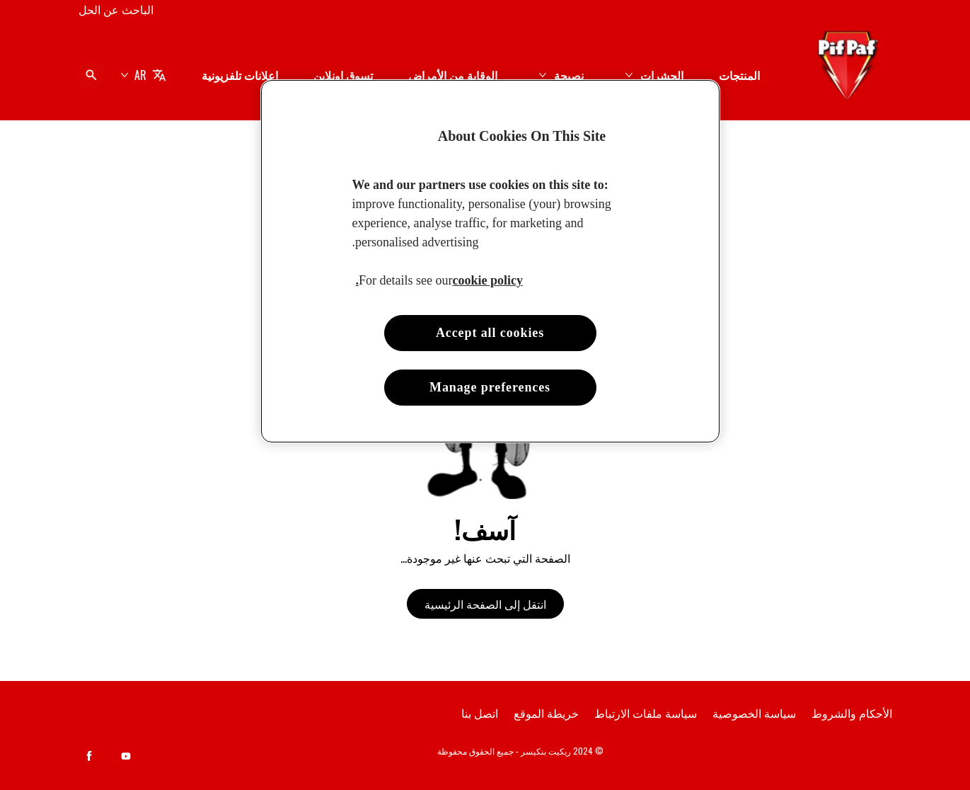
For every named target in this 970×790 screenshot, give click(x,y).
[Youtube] (126, 756)
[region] (490, 261)
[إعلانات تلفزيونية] (240, 75)
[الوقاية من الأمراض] (453, 75)
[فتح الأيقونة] (91, 75)
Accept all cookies (490, 333)
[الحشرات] (662, 75)
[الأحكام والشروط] (852, 713)
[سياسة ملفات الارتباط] (646, 713)
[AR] (143, 75)
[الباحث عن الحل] (116, 9)
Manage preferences (489, 387)
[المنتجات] (739, 75)
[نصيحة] (568, 75)
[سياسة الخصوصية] (754, 713)
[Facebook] (89, 756)
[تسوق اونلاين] (343, 75)
